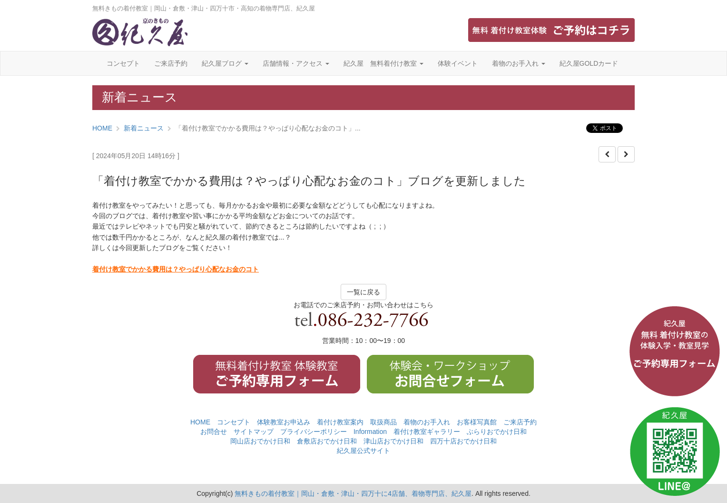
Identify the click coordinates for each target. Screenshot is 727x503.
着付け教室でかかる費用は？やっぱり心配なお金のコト (175, 269)
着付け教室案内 (340, 422)
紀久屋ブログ (225, 63)
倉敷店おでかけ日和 (327, 441)
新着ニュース (144, 128)
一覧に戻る (363, 292)
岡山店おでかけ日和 (260, 441)
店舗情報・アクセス (296, 63)
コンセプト (123, 63)
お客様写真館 (477, 422)
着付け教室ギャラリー (426, 431)
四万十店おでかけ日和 (463, 441)
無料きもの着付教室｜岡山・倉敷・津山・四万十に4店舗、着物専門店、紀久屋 (353, 493)
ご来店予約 (170, 63)
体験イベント (458, 63)
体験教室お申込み (283, 422)
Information (370, 431)
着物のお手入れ (518, 63)
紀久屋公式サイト (363, 450)
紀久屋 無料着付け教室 (383, 63)
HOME (102, 128)
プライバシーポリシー (313, 431)
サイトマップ (254, 431)
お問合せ (213, 431)
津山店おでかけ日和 (393, 441)
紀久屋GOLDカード (589, 63)
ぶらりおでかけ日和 (497, 431)
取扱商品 (383, 422)
